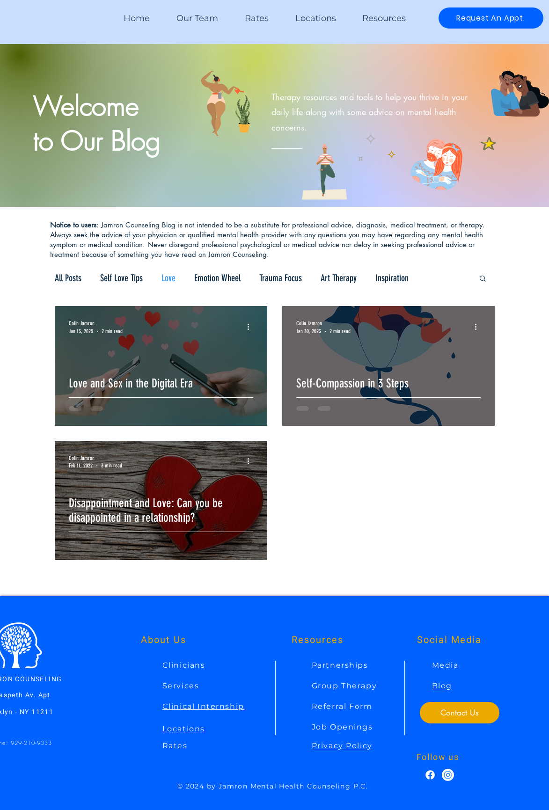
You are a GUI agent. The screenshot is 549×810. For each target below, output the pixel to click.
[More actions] (251, 326)
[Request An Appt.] (491, 18)
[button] (384, 18)
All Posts (68, 278)
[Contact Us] (459, 712)
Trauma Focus (280, 278)
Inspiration (392, 278)
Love (168, 278)
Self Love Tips (121, 278)
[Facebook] (430, 775)
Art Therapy (339, 278)
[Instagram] (448, 775)
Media (445, 665)
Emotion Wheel (217, 278)
